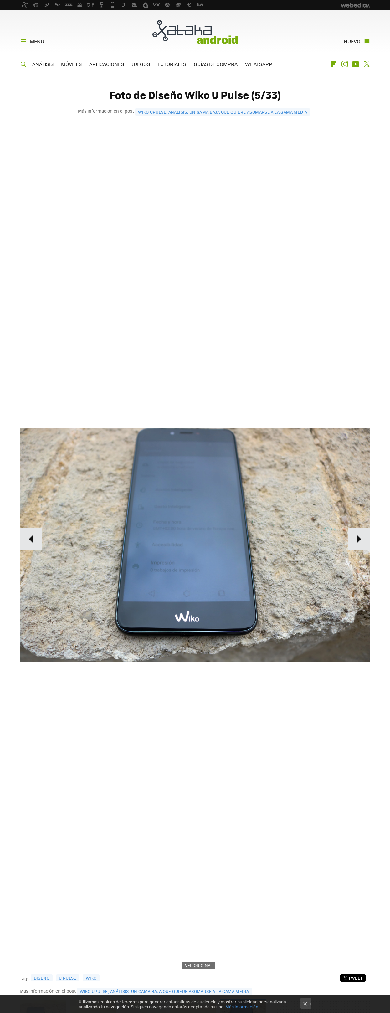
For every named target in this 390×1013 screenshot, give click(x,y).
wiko (91, 978)
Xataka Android (195, 32)
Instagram (344, 64)
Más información (241, 1007)
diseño (41, 978)
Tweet (355, 978)
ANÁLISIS (43, 64)
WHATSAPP (258, 64)
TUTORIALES (171, 64)
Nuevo (352, 41)
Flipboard (333, 64)
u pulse (67, 978)
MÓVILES (71, 64)
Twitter (366, 64)
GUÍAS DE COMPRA (216, 64)
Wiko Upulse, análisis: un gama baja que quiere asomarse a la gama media (222, 112)
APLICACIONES (106, 64)
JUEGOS (140, 64)
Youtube (355, 64)
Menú (37, 41)
